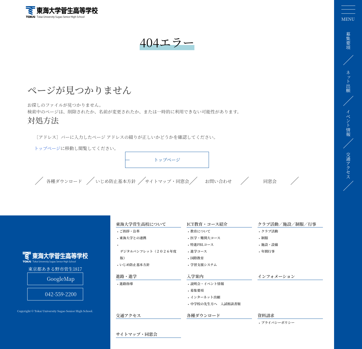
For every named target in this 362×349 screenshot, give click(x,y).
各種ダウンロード (64, 181)
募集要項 (348, 40)
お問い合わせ (218, 181)
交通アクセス (348, 165)
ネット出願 (348, 81)
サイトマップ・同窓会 (167, 181)
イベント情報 (348, 123)
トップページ (47, 148)
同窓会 (270, 181)
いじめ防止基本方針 (116, 181)
